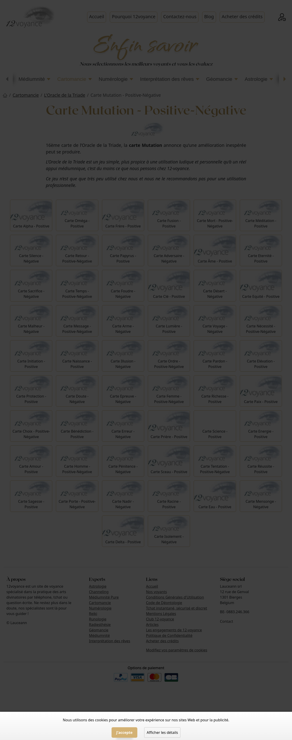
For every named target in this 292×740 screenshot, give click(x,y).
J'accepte (124, 732)
